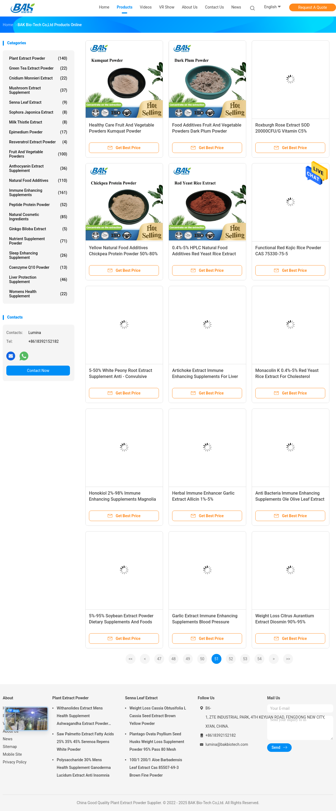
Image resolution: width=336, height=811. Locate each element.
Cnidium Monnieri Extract (38, 78)
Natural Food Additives (38, 180)
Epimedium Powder (38, 132)
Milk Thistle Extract (38, 122)
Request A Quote (312, 7)
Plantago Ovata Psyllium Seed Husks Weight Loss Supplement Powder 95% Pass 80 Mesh (156, 742)
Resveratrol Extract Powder (38, 142)
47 (159, 659)
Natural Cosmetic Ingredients (38, 216)
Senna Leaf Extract (38, 102)
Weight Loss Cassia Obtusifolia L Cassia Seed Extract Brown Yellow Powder (157, 716)
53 (245, 659)
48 (173, 659)
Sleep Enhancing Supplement (38, 255)
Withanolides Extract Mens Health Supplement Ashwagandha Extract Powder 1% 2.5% (82, 716)
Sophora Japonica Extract (38, 112)
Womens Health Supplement (38, 293)
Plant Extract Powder (38, 58)
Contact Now (38, 370)
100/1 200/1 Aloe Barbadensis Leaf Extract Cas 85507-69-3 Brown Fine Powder (155, 767)
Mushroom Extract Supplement (38, 90)
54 (259, 659)
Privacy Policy (14, 762)
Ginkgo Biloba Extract (38, 229)
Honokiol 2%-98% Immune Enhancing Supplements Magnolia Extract (122, 499)
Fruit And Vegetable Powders (38, 154)
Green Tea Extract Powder (38, 68)
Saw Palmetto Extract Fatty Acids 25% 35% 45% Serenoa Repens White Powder (85, 742)
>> (288, 659)
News (7, 739)
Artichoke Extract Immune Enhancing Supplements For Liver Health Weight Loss (205, 376)
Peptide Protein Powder (38, 204)
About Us (10, 731)
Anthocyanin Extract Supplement (38, 168)
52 (231, 659)
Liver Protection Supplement (38, 279)
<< (130, 659)
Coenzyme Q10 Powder (38, 267)
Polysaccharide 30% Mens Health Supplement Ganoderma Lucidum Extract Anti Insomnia (84, 767)
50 (202, 659)
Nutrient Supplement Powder (38, 241)
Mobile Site (12, 754)
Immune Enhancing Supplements (38, 192)
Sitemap (10, 746)
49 (188, 659)
